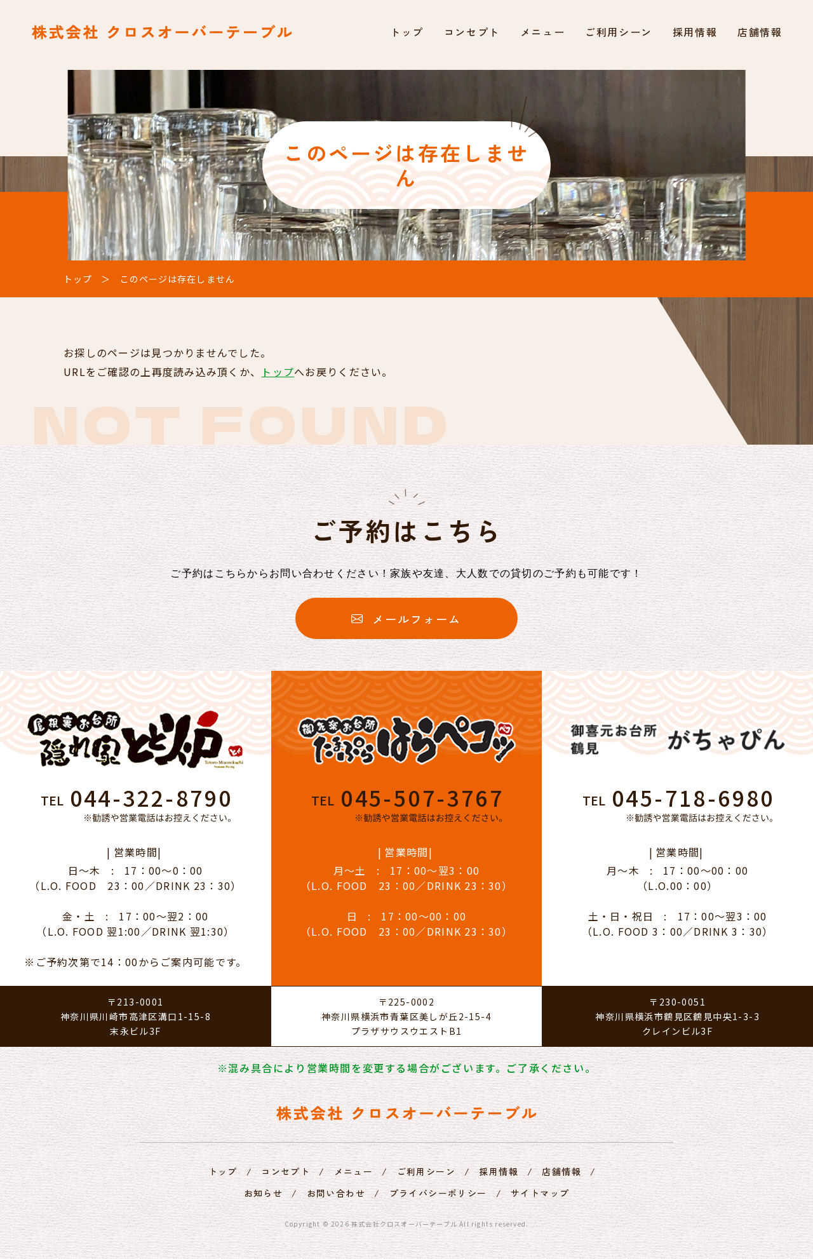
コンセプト (472, 31)
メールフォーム (406, 618)
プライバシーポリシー (438, 1193)
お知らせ (263, 1193)
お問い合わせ (336, 1193)
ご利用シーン (618, 31)
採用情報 (695, 31)
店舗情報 (759, 31)
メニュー (542, 31)
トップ (407, 31)
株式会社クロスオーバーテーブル (404, 1224)
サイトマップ (540, 1193)
